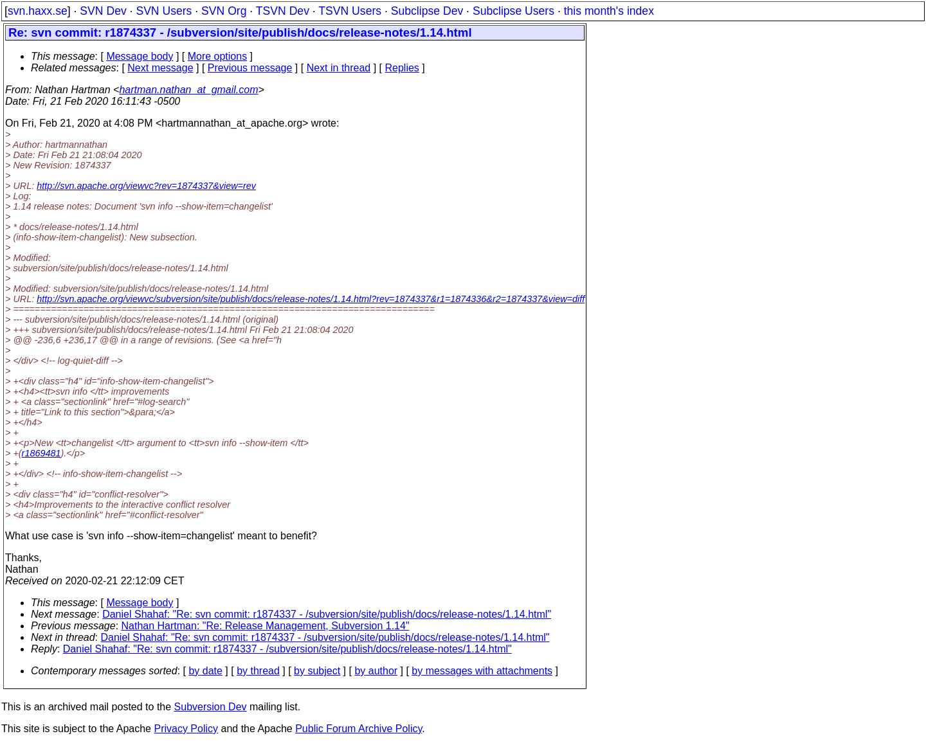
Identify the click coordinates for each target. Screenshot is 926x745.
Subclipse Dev (427, 10)
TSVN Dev (282, 10)
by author (375, 670)
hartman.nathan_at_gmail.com (188, 89)
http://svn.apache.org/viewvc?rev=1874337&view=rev (146, 186)
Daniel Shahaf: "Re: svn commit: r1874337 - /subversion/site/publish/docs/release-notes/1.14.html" (326, 614)
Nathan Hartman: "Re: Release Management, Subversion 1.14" (266, 625)
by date (205, 670)
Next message (160, 67)
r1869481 (41, 453)
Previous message (250, 67)
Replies (402, 67)
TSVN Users (349, 10)
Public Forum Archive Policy (358, 728)
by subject (317, 670)
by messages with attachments (482, 670)
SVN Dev (103, 10)
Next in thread (339, 67)
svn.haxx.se (38, 10)
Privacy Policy (186, 728)
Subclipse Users (513, 10)
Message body (139, 56)
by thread (258, 670)
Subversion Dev (210, 706)
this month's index (609, 10)
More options (218, 56)
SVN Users (164, 10)
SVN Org (223, 10)
